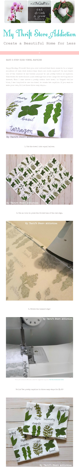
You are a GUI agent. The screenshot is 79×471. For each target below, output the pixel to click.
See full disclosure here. (56, 379)
